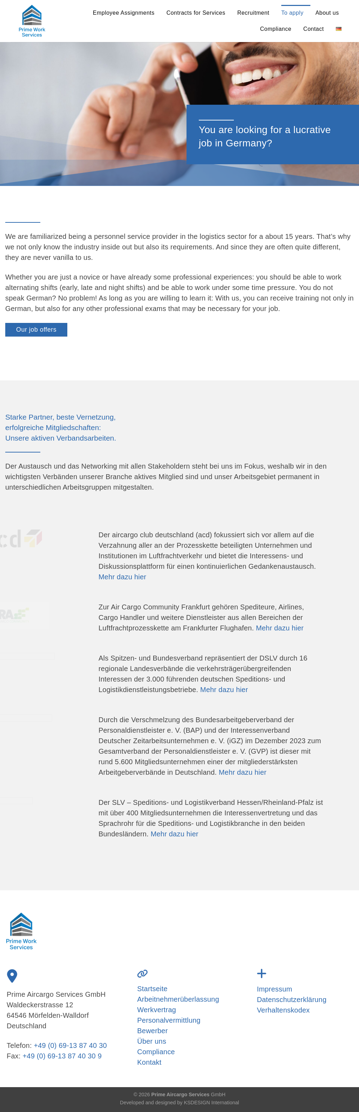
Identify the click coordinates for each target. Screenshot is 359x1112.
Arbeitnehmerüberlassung (178, 999)
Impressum (274, 989)
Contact (313, 29)
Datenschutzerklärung (292, 999)
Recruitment (253, 13)
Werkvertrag (156, 1010)
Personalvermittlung (169, 1020)
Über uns (151, 1041)
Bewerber (152, 1031)
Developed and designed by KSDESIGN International (179, 1102)
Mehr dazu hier (122, 577)
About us (327, 13)
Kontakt (149, 1062)
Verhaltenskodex (283, 1010)
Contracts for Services (196, 13)
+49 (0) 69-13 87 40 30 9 (62, 1056)
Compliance (275, 29)
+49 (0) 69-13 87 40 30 (70, 1045)
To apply (292, 13)
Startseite (152, 989)
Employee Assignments (124, 13)
